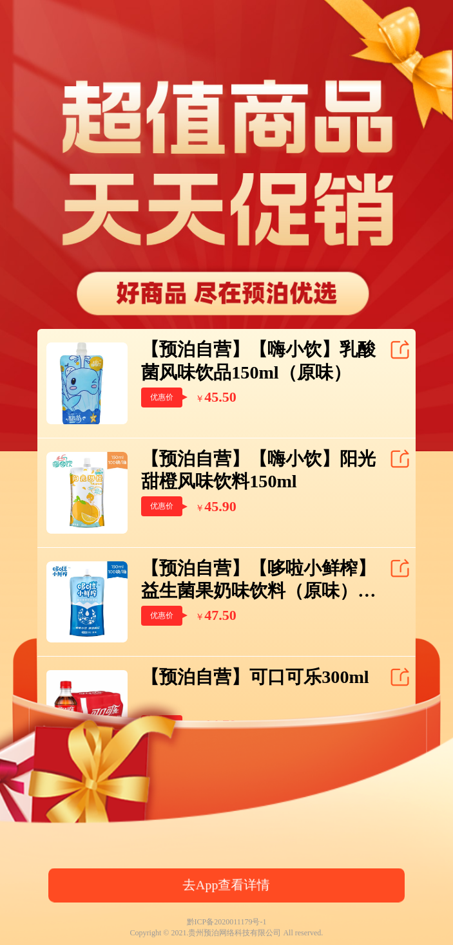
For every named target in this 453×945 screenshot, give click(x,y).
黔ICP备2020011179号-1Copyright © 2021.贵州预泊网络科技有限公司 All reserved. (226, 927)
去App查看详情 (226, 885)
